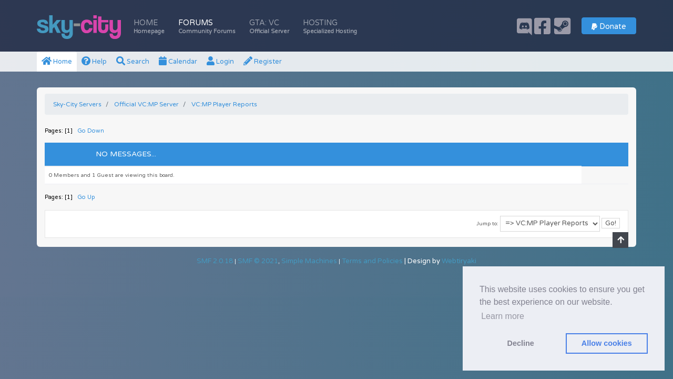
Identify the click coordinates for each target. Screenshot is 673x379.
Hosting (330, 26)
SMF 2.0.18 (215, 261)
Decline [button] (520, 343)
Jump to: (487, 224)
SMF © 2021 (258, 261)
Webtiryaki (459, 261)
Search (132, 61)
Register (262, 61)
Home (149, 26)
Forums (207, 26)
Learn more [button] (502, 316)
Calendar (178, 61)
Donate (609, 26)
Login (220, 61)
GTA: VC (269, 26)
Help (94, 61)
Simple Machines (309, 261)
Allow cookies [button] (607, 343)
